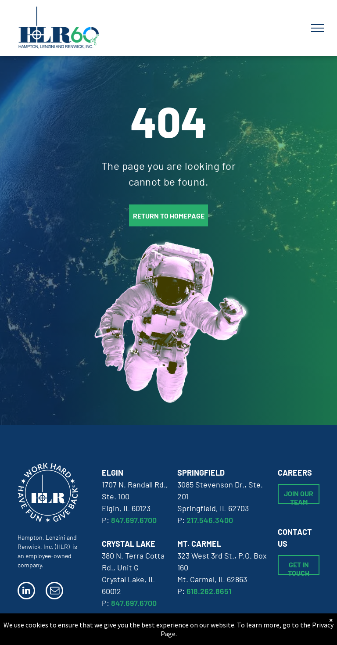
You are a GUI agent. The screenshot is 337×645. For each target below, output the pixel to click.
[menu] (317, 28)
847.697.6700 (134, 520)
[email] (54, 592)
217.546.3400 (209, 520)
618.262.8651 (208, 591)
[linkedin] (26, 592)
